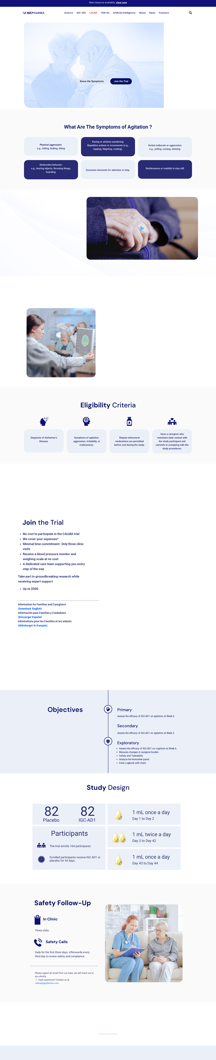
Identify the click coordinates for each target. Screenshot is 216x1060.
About (142, 12)
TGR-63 (105, 12)
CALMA (93, 12)
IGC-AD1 (81, 12)
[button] (191, 13)
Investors (164, 12)
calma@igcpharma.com (47, 985)
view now (121, 2)
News (152, 12)
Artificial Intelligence (124, 12)
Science (68, 12)
